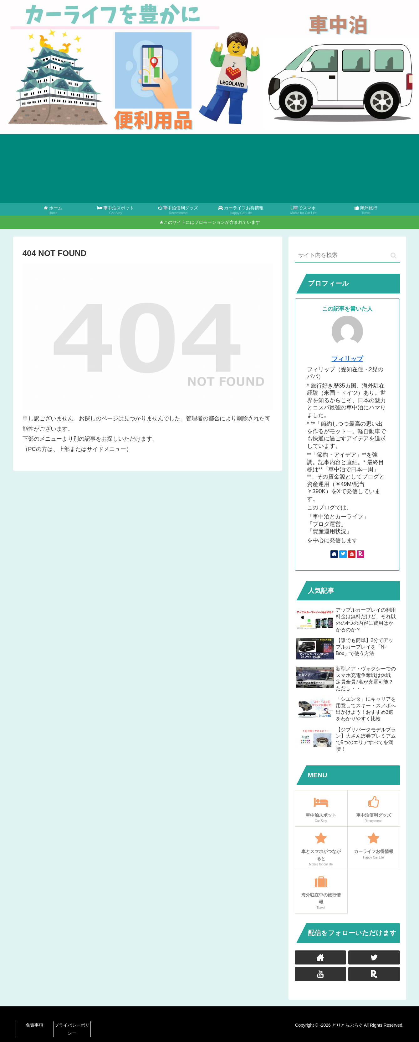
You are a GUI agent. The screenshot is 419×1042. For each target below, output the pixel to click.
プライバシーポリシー (71, 1029)
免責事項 (34, 1025)
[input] (347, 255)
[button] (393, 255)
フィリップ (347, 358)
